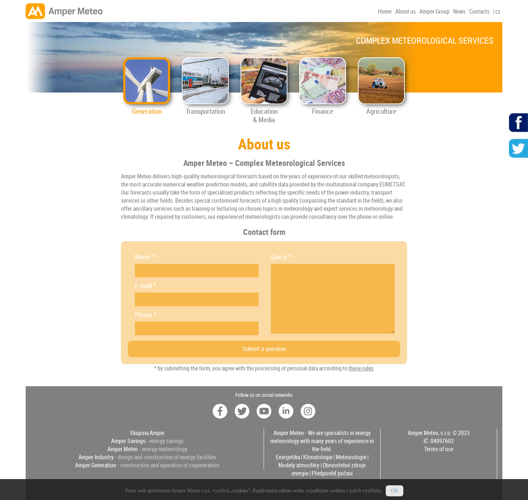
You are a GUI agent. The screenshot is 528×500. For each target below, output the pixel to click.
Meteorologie (351, 457)
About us (405, 11)
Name (145, 256)
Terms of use (438, 449)
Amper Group (434, 11)
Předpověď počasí (332, 473)
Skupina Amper (147, 433)
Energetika (288, 457)
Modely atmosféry (298, 465)
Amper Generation (95, 465)
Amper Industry (96, 457)
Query (281, 256)
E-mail (145, 285)
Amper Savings (128, 441)
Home (385, 11)
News (459, 11)
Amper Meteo (122, 449)
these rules (361, 368)
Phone (145, 314)
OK (394, 494)
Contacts (479, 11)
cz (497, 11)
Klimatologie (318, 457)
